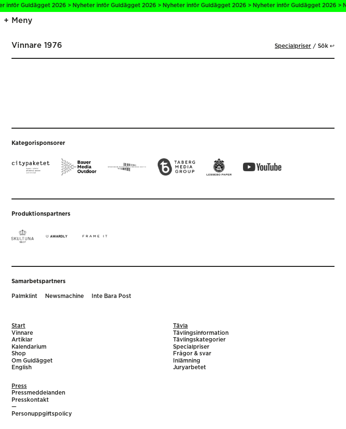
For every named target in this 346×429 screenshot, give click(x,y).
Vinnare (22, 333)
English (22, 367)
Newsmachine (64, 296)
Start (18, 326)
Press (19, 386)
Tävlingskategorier (199, 339)
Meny (22, 20)
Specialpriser (293, 46)
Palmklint (24, 296)
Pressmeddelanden (38, 393)
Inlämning (186, 360)
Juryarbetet (189, 367)
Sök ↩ (326, 46)
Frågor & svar (192, 353)
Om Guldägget (32, 360)
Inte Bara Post (111, 296)
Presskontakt (30, 400)
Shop (19, 353)
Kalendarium (29, 347)
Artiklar (22, 339)
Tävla (180, 326)
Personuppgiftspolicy (42, 414)
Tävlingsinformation (201, 333)
